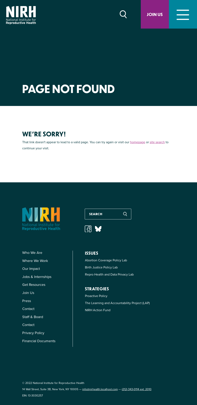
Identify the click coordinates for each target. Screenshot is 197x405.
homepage (137, 142)
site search (157, 142)
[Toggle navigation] (183, 14)
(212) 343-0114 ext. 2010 (136, 389)
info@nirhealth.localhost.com (100, 389)
